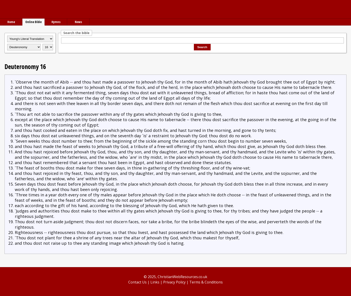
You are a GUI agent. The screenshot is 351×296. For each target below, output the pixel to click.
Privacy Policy (174, 282)
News (78, 22)
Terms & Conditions (206, 282)
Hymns (55, 22)
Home (11, 22)
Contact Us (137, 282)
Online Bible (33, 22)
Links (154, 282)
